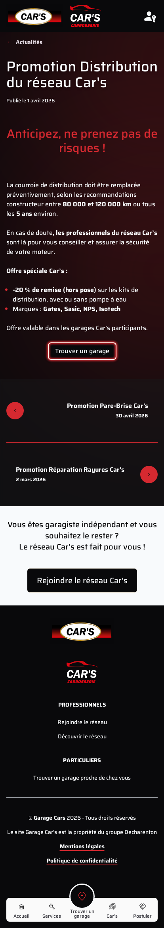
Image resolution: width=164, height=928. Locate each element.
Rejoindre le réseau (82, 722)
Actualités (29, 42)
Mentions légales (82, 846)
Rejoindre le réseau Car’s (82, 580)
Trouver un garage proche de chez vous (82, 778)
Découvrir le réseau (82, 736)
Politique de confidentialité (82, 860)
